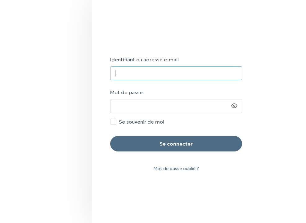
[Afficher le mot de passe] (234, 106)
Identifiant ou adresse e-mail (144, 59)
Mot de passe (126, 92)
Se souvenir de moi (141, 122)
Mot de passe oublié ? (176, 168)
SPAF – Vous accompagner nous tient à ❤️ (199, 21)
